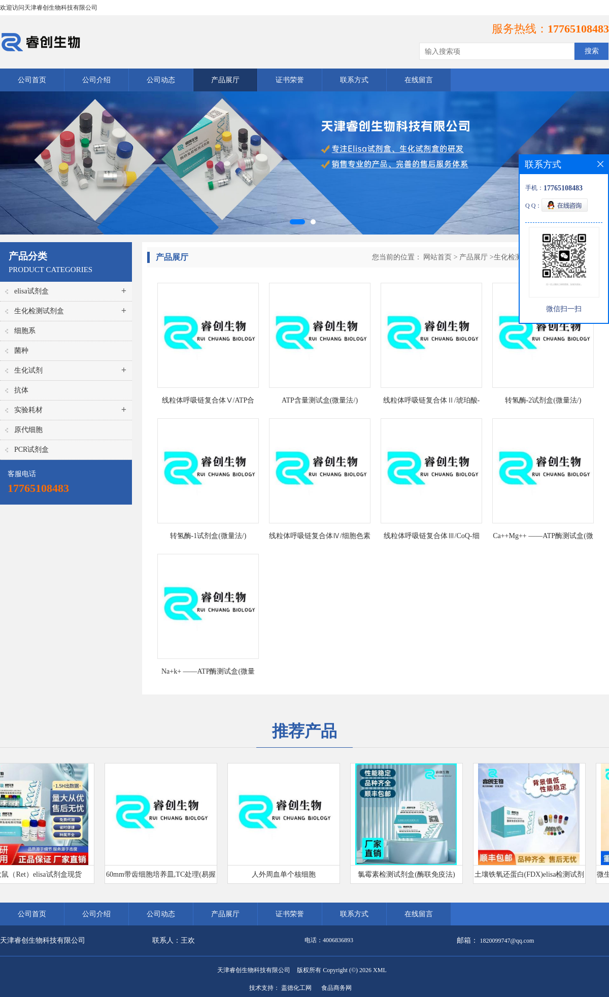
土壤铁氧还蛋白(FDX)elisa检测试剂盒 (532, 877)
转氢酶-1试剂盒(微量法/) (208, 536)
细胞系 (25, 331)
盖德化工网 (296, 987)
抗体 (21, 390)
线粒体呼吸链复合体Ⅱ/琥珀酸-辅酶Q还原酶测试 (431, 402)
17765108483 (578, 28)
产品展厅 (225, 80)
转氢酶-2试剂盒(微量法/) (543, 400)
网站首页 (437, 257)
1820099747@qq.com (507, 940)
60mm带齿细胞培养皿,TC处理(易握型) (163, 877)
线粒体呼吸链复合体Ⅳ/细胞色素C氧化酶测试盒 (319, 538)
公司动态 (161, 80)
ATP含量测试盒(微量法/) (320, 400)
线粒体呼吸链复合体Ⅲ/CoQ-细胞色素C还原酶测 (432, 538)
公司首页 (32, 80)
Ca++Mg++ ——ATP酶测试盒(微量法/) (543, 538)
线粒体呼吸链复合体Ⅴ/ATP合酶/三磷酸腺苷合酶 (208, 402)
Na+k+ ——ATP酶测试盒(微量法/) (208, 673)
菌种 (21, 350)
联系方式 (354, 80)
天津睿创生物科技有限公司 (253, 970)
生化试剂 (28, 370)
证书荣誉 (290, 80)
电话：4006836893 (328, 940)
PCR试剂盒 (31, 449)
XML (380, 970)
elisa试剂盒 (31, 291)
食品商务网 (336, 987)
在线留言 (418, 80)
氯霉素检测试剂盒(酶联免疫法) (408, 874)
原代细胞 (28, 430)
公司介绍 (96, 80)
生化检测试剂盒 (39, 311)
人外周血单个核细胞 (286, 874)
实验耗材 (28, 410)
